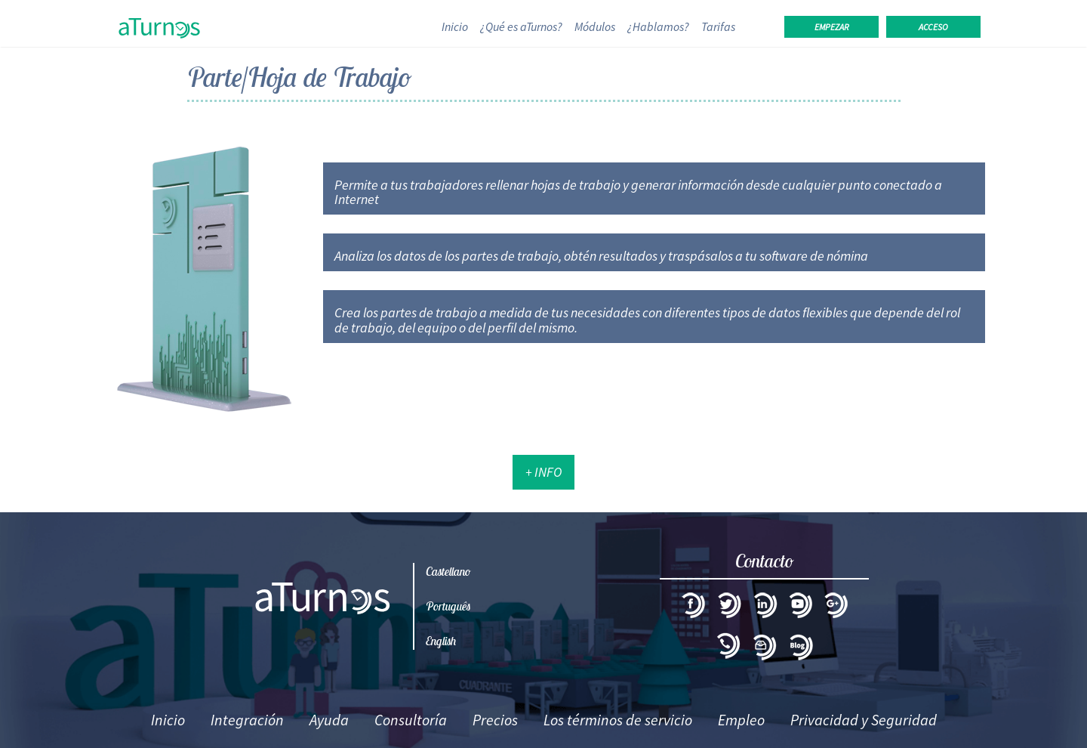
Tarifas (718, 26)
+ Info (543, 472)
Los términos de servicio (618, 719)
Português (448, 606)
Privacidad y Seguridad (863, 719)
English (441, 640)
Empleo (741, 719)
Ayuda (329, 719)
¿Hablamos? (658, 26)
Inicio (458, 26)
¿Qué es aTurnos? (521, 26)
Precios (495, 719)
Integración (247, 719)
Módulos (594, 26)
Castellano (448, 571)
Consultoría (410, 719)
